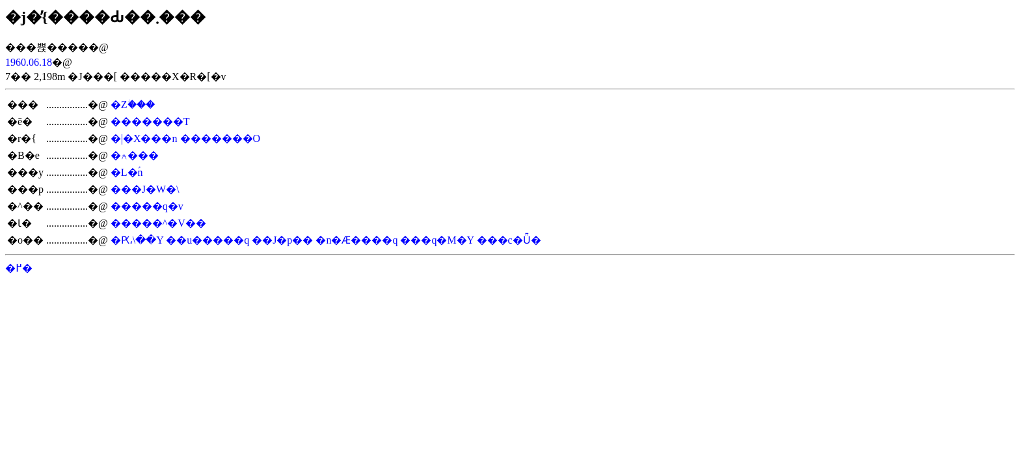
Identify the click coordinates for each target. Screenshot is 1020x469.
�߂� (19, 268)
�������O (220, 138)
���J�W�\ (145, 189)
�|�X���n (144, 138)
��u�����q (207, 240)
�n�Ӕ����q (356, 240)
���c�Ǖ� (509, 240)
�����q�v (147, 206)
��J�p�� (282, 240)
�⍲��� (135, 155)
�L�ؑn (127, 172)
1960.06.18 (28, 62)
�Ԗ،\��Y (137, 240)
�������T (150, 121)
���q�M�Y (437, 240)
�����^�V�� (158, 223)
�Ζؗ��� (133, 104)
